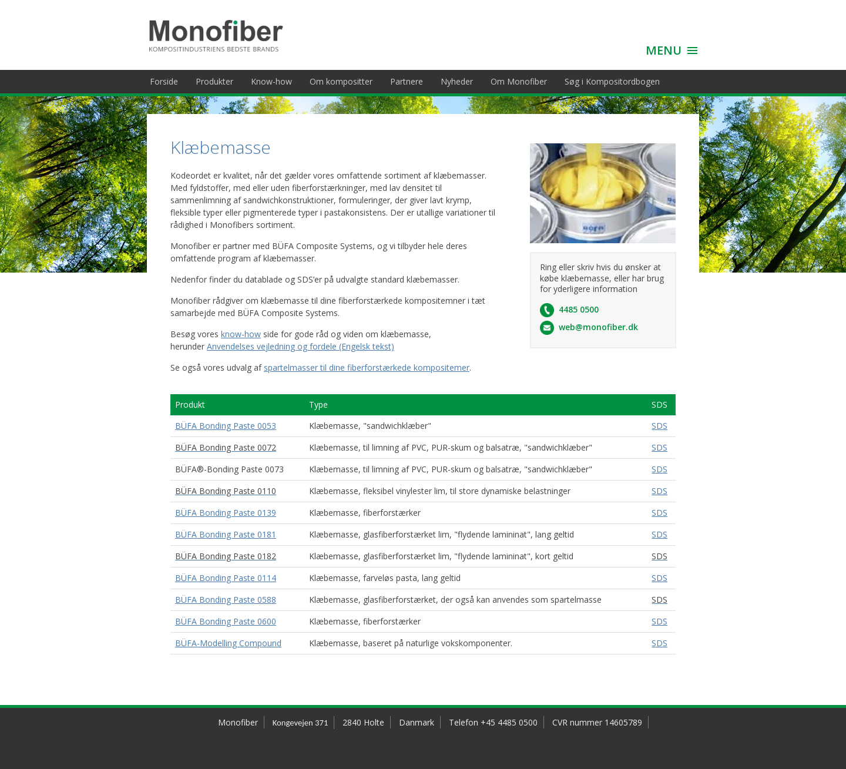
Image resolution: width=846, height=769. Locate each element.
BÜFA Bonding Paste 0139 (225, 512)
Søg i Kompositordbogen (612, 81)
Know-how (271, 81)
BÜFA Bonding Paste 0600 (225, 621)
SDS (659, 425)
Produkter (214, 81)
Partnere (406, 81)
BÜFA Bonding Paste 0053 (225, 425)
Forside (164, 81)
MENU (664, 50)
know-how (241, 334)
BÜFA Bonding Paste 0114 (225, 577)
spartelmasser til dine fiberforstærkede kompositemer (366, 367)
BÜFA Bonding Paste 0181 (225, 534)
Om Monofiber (519, 81)
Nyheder (457, 81)
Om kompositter (341, 81)
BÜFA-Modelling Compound (228, 643)
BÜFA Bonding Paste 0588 (225, 599)
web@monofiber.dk (598, 327)
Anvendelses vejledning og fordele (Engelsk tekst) (300, 346)
